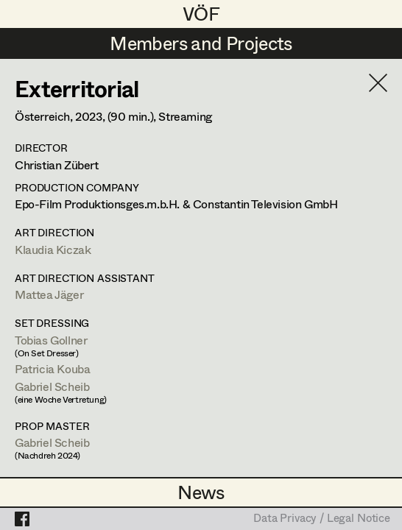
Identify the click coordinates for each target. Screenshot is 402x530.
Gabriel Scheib (52, 386)
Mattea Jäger (49, 294)
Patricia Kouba (52, 368)
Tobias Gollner (51, 340)
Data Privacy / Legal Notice (321, 519)
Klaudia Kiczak (53, 249)
